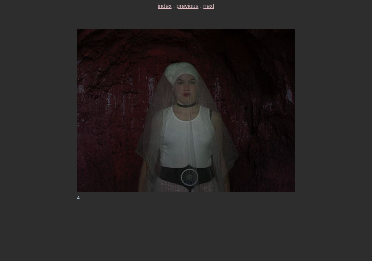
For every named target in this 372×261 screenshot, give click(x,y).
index (164, 6)
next (208, 6)
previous (187, 6)
